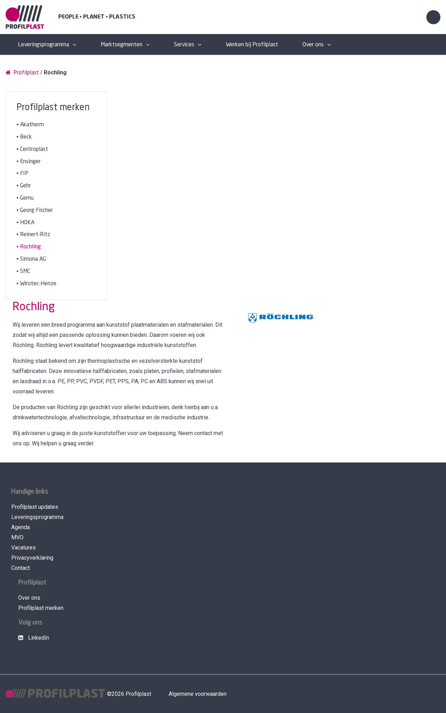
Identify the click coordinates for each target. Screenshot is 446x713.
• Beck (24, 137)
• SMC (23, 271)
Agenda (20, 527)
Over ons (313, 44)
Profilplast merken (40, 608)
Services (184, 44)
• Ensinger (28, 161)
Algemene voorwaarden (198, 694)
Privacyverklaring (32, 557)
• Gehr (23, 185)
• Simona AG (31, 259)
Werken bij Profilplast (252, 44)
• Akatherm (30, 124)
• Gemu (25, 198)
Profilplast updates (34, 507)
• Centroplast (32, 149)
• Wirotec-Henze (36, 283)
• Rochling (28, 246)
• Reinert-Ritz (33, 234)
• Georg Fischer (34, 210)
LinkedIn (33, 637)
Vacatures (23, 547)
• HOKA (25, 222)
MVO (17, 537)
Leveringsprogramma (43, 44)
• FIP (22, 173)
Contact (20, 568)
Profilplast (22, 72)
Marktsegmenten (121, 44)
